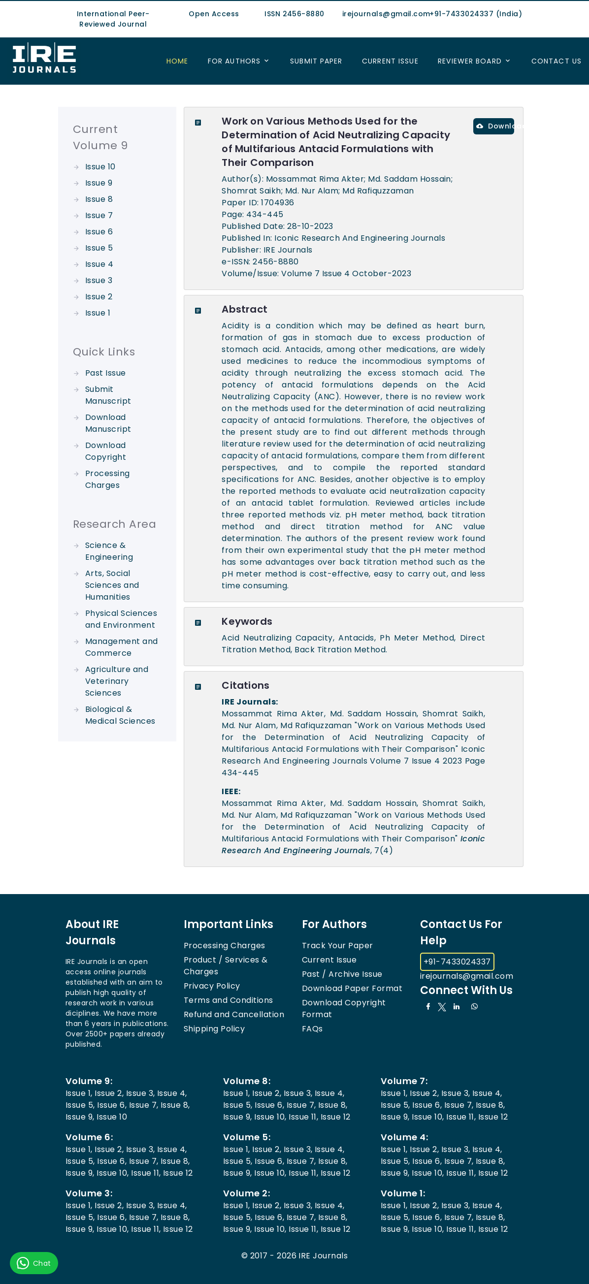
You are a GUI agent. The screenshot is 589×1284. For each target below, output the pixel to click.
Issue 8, (175, 1105)
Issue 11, (303, 1117)
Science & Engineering (109, 551)
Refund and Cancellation (234, 1014)
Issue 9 (98, 183)
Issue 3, (140, 1093)
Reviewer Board (470, 61)
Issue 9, (80, 1117)
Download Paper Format (352, 988)
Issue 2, (109, 1093)
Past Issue (105, 373)
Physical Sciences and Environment (121, 619)
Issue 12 (336, 1117)
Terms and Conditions (228, 1000)
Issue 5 (99, 248)
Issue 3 (98, 280)
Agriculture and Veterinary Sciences (116, 681)
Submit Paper (316, 61)
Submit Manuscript (108, 395)
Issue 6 (99, 231)
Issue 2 (98, 296)
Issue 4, (172, 1093)
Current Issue (390, 61)
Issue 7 (99, 215)
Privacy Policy (212, 986)
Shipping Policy (214, 1028)
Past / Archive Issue (342, 974)
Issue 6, (112, 1105)
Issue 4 (99, 264)
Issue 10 (100, 166)
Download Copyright (105, 451)
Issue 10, (270, 1117)
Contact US (556, 61)
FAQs (312, 1028)
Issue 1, (79, 1093)
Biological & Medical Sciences (120, 715)
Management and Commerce (121, 647)
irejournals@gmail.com (466, 976)
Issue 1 (97, 313)
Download (495, 126)
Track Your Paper (337, 945)
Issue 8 (99, 199)
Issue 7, (144, 1105)
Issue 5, (80, 1105)
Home (177, 61)
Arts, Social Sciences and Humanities (112, 585)
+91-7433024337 (457, 961)
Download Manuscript (108, 423)
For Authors (234, 61)
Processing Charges (107, 479)
